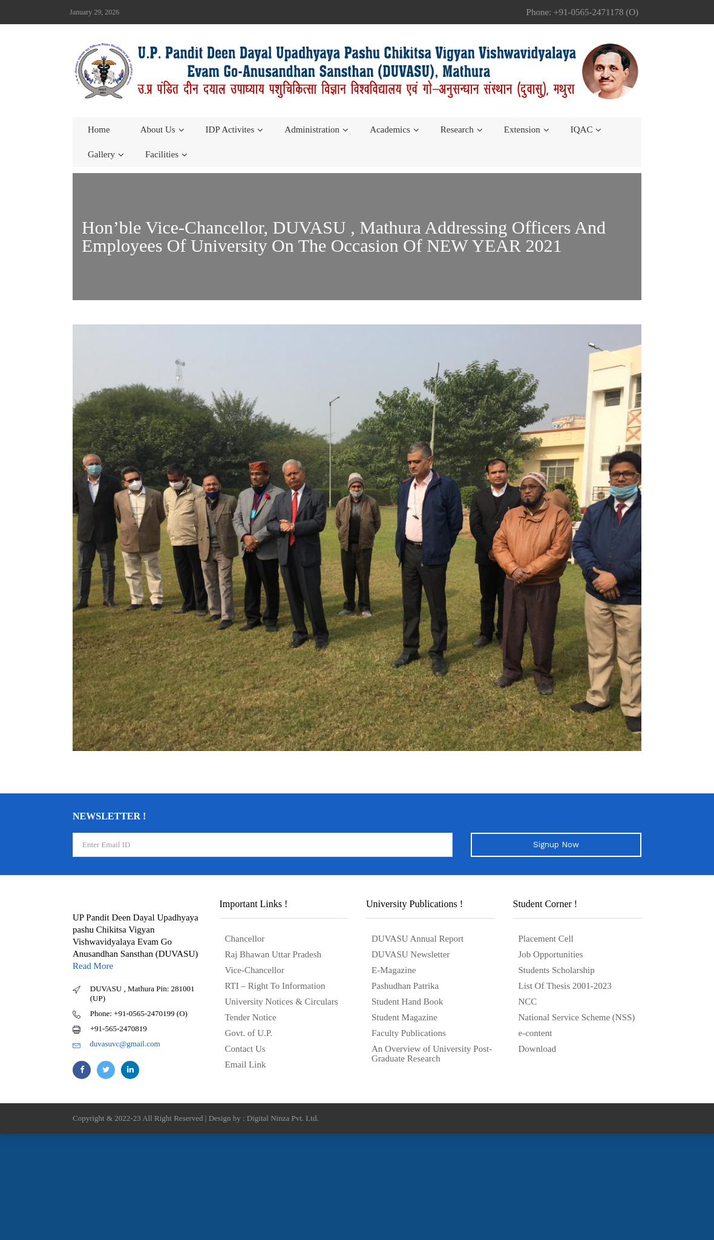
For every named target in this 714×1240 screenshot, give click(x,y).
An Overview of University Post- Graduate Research (432, 1053)
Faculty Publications (409, 1033)
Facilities (161, 154)
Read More (93, 966)
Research (457, 129)
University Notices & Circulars (281, 1001)
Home (99, 129)
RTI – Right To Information (275, 986)
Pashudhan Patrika (405, 986)
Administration (311, 129)
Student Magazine (404, 1017)
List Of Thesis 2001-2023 (565, 986)
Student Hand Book (407, 1001)
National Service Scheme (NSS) (577, 1017)
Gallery (101, 154)
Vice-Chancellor (254, 970)
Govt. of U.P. (249, 1033)
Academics (390, 129)
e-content (535, 1033)
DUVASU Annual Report (417, 938)
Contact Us (245, 1049)
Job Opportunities (551, 954)
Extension (522, 129)
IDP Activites (230, 129)
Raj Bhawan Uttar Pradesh (273, 954)
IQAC (582, 129)
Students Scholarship (557, 970)
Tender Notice (251, 1017)
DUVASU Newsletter (411, 954)
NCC (528, 1001)
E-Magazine (394, 970)
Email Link (245, 1064)
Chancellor (245, 938)
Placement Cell (546, 938)
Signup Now (556, 844)
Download (538, 1049)
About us (157, 129)
